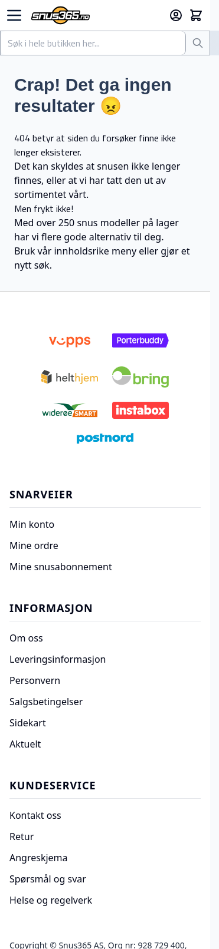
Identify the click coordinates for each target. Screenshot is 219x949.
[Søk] (198, 43)
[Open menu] (14, 15)
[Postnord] (105, 438)
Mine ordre (33, 545)
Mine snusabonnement (60, 566)
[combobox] (93, 43)
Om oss (26, 637)
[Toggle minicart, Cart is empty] (196, 15)
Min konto (31, 524)
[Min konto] (175, 15)
